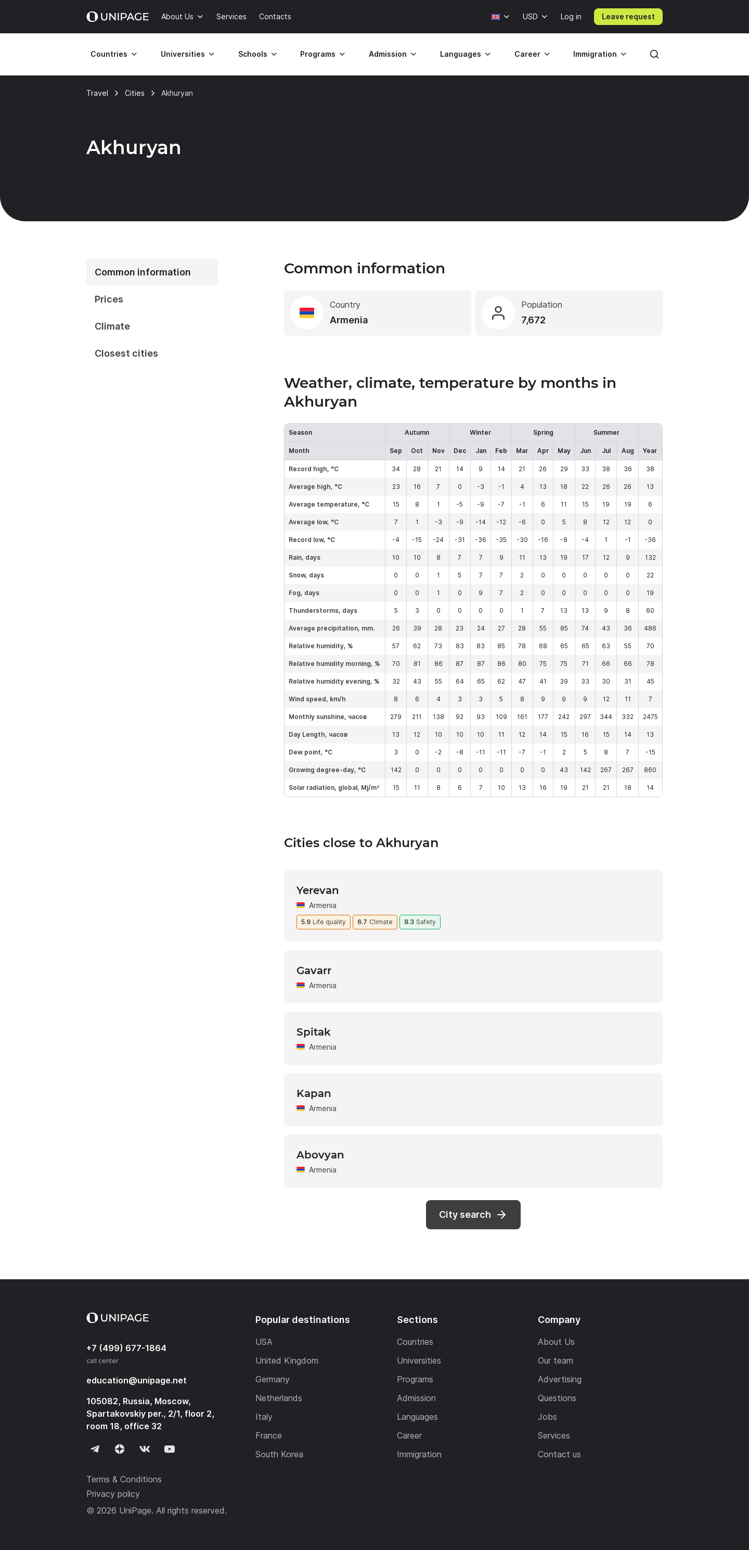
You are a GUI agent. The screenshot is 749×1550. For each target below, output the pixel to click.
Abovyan (320, 1155)
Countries (109, 53)
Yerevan (317, 890)
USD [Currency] (530, 16)
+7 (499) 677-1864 (126, 1348)
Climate (112, 326)
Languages (460, 53)
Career (527, 53)
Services (231, 16)
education (136, 1380)
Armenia (323, 905)
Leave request (628, 16)
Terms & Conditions (124, 1479)
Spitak (313, 1032)
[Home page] (117, 16)
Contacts (275, 16)
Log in (571, 16)
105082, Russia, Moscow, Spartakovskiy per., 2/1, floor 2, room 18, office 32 (150, 1413)
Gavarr (313, 970)
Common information (143, 272)
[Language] (500, 16)
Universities (183, 53)
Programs (317, 53)
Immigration (595, 53)
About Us (177, 16)
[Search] (654, 54)
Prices (109, 299)
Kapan (313, 1093)
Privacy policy (113, 1494)
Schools (252, 53)
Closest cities (126, 353)
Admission (388, 53)
